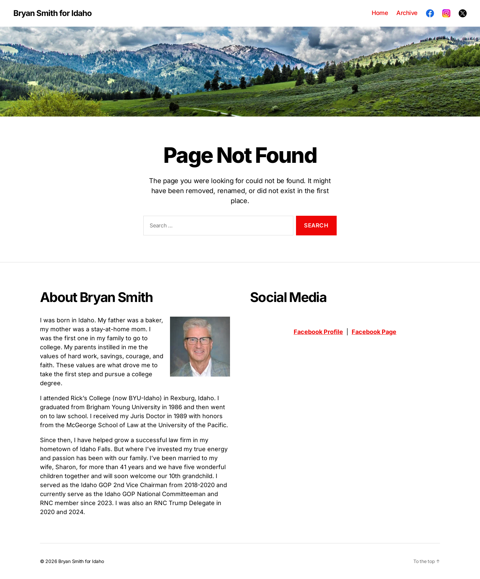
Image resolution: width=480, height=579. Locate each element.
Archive (407, 12)
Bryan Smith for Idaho (52, 13)
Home (380, 12)
